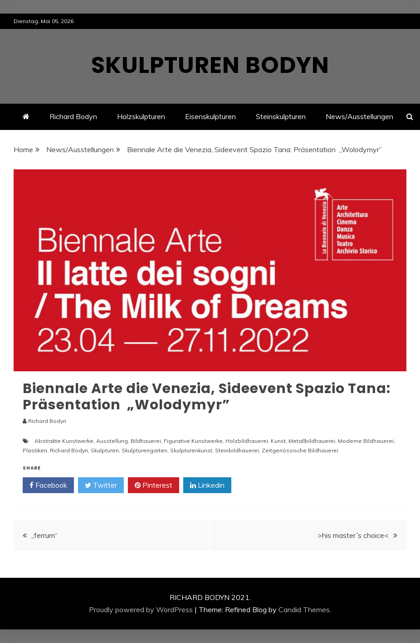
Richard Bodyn (73, 116)
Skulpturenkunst (191, 450)
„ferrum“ (44, 535)
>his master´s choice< (353, 535)
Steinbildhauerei (237, 450)
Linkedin (207, 485)
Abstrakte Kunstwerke (63, 440)
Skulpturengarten (144, 450)
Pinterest (153, 485)
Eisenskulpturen (210, 116)
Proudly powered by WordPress (141, 609)
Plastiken (35, 450)
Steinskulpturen (281, 116)
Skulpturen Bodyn (210, 65)
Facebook (48, 485)
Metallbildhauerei (311, 440)
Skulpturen (105, 450)
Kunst (278, 440)
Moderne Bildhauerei (366, 440)
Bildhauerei (146, 440)
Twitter (101, 485)
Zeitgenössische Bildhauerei (300, 450)
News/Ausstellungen (359, 116)
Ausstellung (112, 440)
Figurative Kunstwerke (193, 440)
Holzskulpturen (141, 116)
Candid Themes (304, 609)
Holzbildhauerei (246, 440)
